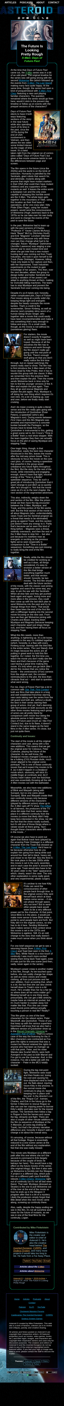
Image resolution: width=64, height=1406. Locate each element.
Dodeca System (21, 1251)
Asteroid (28, 1361)
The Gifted (45, 806)
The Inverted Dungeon (30, 1246)
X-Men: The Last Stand (39, 83)
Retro (45, 1361)
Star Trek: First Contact (37, 689)
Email (47, 1261)
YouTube (37, 1261)
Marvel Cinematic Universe (31, 1031)
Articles (28, 1278)
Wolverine (24, 80)
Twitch (26, 1261)
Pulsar (36, 1364)
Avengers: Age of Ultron (23, 1034)
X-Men (28, 72)
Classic (37, 1361)
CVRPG (37, 1248)
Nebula (28, 1364)
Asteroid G (18, 1278)
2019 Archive (39, 1278)
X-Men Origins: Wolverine (32, 1179)
